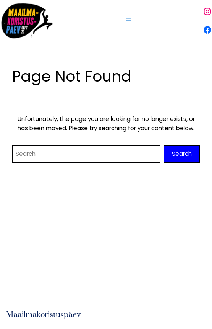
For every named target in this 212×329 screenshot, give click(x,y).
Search (182, 154)
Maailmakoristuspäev (43, 315)
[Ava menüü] (128, 20)
